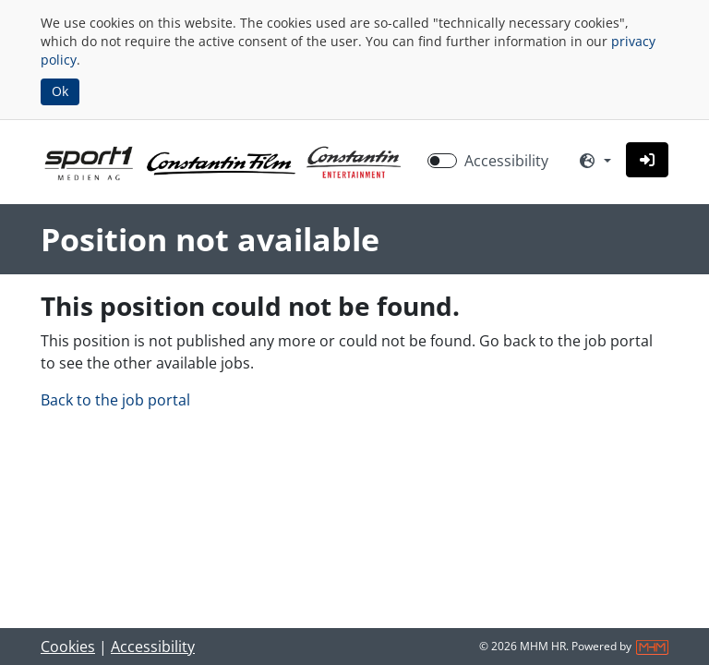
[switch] (442, 160)
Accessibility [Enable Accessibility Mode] (506, 161)
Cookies (68, 646)
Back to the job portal (115, 400)
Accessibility (153, 646)
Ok (60, 91)
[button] (647, 159)
